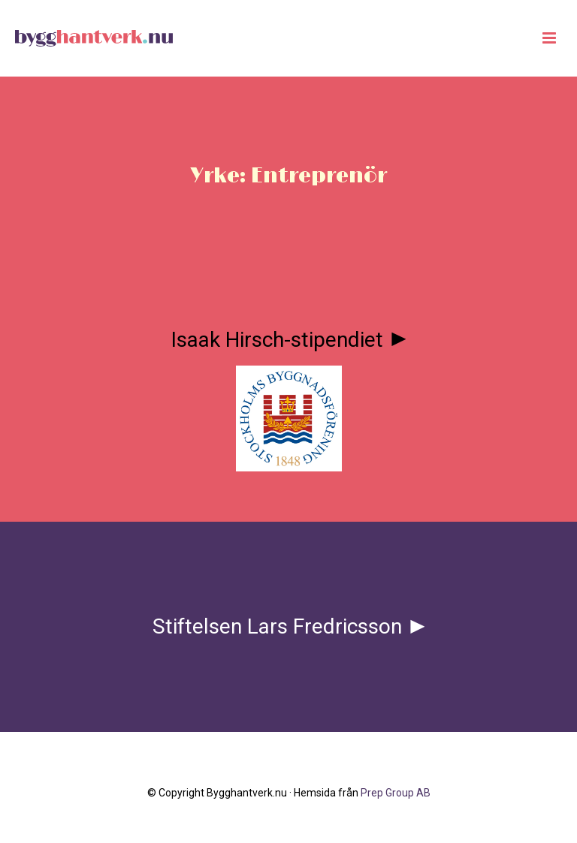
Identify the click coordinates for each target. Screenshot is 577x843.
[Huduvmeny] (549, 38)
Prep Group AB (395, 793)
